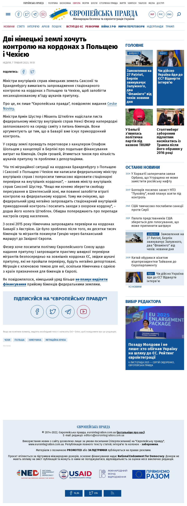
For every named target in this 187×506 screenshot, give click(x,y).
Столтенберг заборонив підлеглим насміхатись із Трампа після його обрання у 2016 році (169, 141)
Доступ (160, 3)
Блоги (94, 3)
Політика (53, 3)
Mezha (152, 3)
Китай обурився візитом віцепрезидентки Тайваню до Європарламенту (153, 261)
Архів (45, 26)
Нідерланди (155, 26)
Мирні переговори (131, 26)
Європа (76, 3)
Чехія (7, 340)
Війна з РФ (108, 26)
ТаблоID (142, 3)
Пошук (56, 26)
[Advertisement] (60, 374)
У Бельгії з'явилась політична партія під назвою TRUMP (138, 137)
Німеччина (35, 340)
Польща (19, 340)
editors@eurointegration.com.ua (104, 435)
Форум (85, 3)
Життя (123, 3)
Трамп (170, 26)
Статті (21, 26)
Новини (9, 26)
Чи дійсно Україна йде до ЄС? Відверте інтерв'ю (170, 76)
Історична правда (108, 3)
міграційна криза (56, 340)
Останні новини (143, 167)
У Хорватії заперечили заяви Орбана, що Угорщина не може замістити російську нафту (154, 177)
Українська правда (33, 3)
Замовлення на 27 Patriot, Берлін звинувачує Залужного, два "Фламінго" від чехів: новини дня (139, 86)
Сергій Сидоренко (163, 362)
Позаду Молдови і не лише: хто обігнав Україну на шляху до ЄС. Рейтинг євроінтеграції (152, 350)
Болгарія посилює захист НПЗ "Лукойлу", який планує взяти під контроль (156, 193)
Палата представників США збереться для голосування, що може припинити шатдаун (155, 222)
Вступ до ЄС (74, 26)
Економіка (65, 3)
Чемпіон (132, 3)
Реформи (92, 26)
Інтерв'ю (33, 26)
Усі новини (135, 286)
